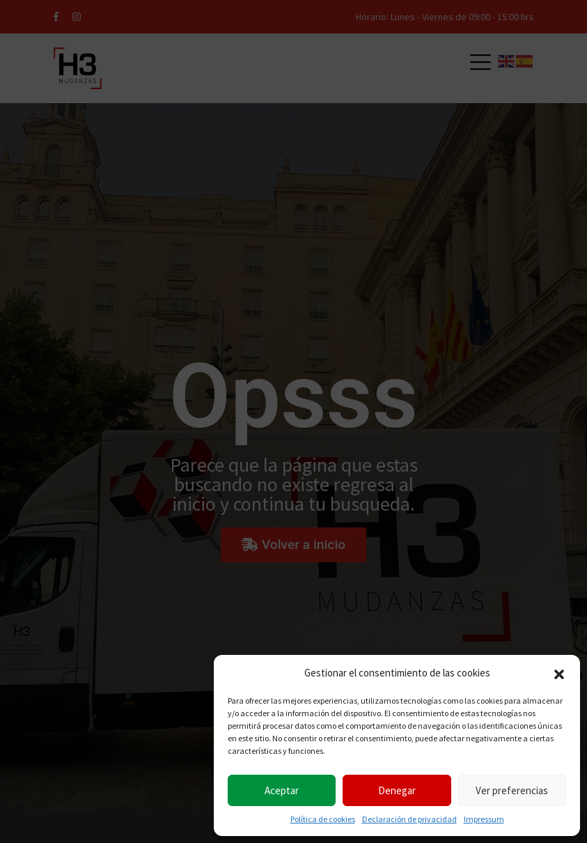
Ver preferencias (512, 790)
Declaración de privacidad (409, 819)
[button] (559, 673)
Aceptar (282, 790)
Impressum (484, 819)
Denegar (397, 790)
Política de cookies (322, 819)
